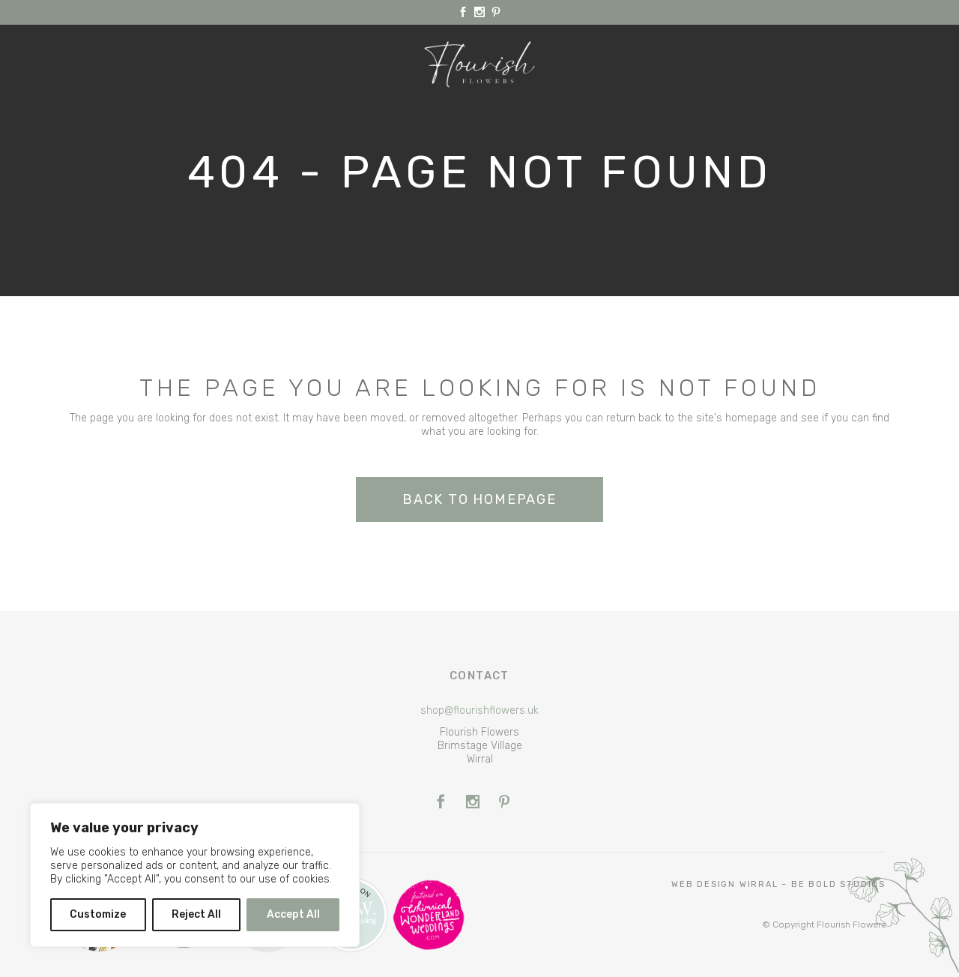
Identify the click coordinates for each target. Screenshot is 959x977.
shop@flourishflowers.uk (479, 710)
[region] (195, 875)
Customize (98, 914)
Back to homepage (479, 499)
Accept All (293, 914)
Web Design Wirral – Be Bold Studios (778, 884)
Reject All (196, 914)
